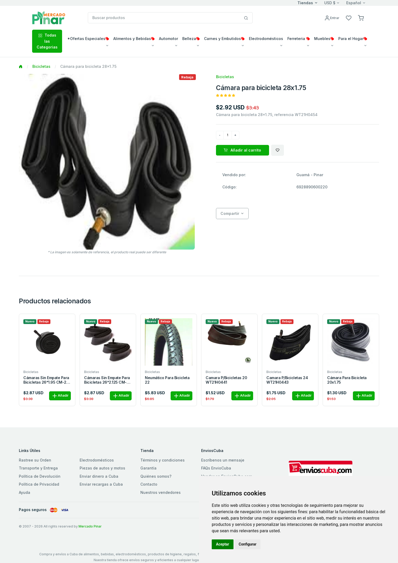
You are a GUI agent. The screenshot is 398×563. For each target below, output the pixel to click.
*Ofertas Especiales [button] (88, 38)
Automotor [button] (168, 38)
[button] (361, 17)
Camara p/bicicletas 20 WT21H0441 (226, 380)
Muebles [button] (324, 38)
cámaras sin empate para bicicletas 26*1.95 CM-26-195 (47, 380)
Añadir (59, 396)
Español (353, 3)
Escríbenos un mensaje (222, 460)
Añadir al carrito (242, 150)
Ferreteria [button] (298, 38)
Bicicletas (41, 66)
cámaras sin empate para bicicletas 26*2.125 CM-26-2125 (107, 380)
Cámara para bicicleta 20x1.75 (347, 380)
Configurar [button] (248, 544)
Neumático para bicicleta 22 (167, 380)
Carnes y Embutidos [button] (224, 38)
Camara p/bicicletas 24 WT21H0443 (287, 380)
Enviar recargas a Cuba (101, 484)
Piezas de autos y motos (102, 468)
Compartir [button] (229, 213)
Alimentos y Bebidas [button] (134, 38)
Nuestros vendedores (160, 492)
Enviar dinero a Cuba (99, 476)
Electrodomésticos (97, 460)
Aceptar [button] (222, 544)
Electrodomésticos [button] (266, 38)
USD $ (329, 3)
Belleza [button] (191, 38)
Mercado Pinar (90, 526)
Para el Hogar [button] (352, 38)
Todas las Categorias (47, 41)
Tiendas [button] (305, 3)
